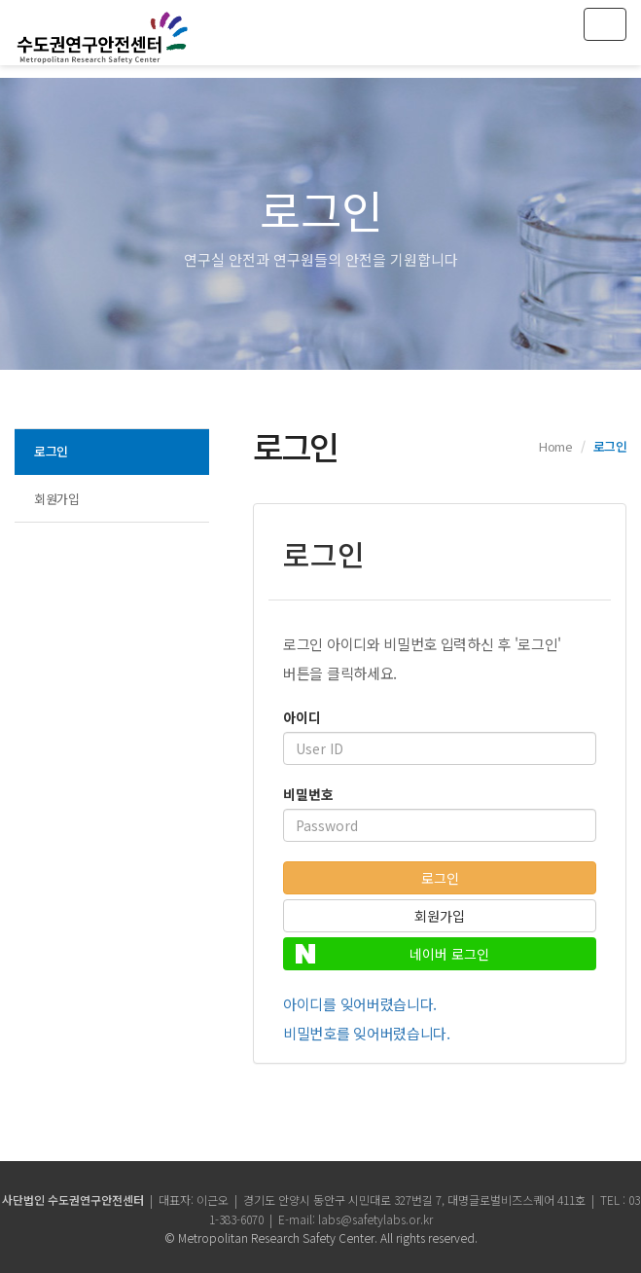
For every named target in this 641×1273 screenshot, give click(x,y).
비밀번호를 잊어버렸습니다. (366, 1033)
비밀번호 (308, 794)
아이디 (302, 717)
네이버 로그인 (392, 954)
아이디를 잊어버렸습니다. (360, 1004)
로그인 (51, 451)
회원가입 (57, 499)
